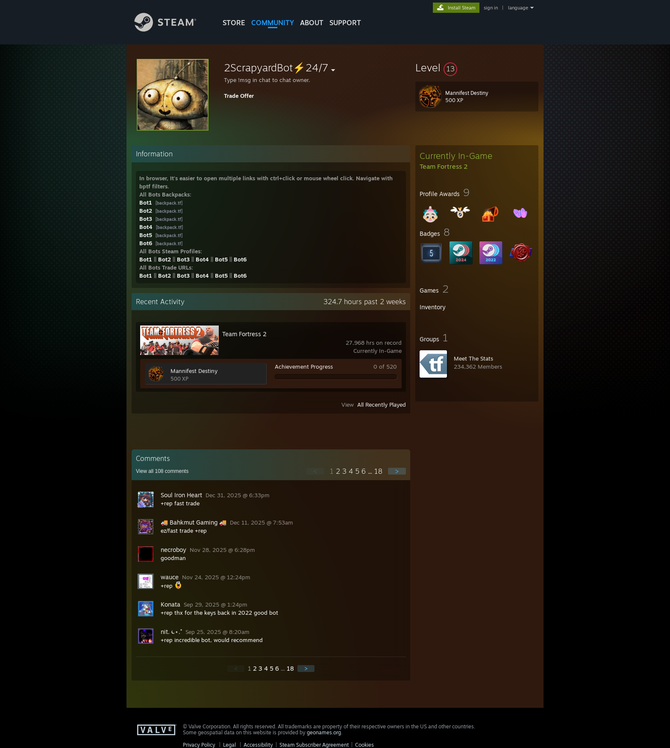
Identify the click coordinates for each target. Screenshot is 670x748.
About (311, 22)
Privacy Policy (199, 745)
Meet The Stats (473, 358)
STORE (234, 22)
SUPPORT (345, 22)
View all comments (162, 471)
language (518, 8)
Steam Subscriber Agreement (314, 745)
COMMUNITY (272, 22)
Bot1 (145, 202)
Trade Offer (239, 95)
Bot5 (145, 235)
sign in (491, 8)
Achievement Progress (304, 366)
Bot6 (145, 243)
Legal (229, 745)
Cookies (364, 745)
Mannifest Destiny (193, 370)
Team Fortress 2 (244, 333)
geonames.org (324, 732)
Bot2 (145, 210)
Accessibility (258, 745)
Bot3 (145, 218)
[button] (476, 67)
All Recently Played (381, 404)
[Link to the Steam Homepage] (171, 29)
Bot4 (146, 226)
